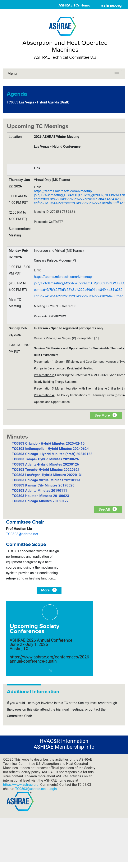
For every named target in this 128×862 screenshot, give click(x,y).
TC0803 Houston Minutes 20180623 (40, 496)
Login (53, 789)
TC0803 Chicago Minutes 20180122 (40, 501)
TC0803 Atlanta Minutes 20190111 (39, 491)
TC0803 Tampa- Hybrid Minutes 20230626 (45, 459)
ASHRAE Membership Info (64, 747)
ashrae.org (111, 5)
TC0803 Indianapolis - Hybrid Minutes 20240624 (50, 449)
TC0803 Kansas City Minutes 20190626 (43, 485)
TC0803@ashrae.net (22, 534)
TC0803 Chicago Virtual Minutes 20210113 (46, 480)
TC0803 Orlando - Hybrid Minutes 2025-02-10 (48, 443)
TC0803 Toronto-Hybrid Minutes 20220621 (46, 470)
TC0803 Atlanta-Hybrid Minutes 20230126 (45, 464)
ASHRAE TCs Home (74, 5)
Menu (12, 73)
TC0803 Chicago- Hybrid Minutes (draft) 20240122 (52, 454)
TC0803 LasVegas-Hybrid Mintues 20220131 (47, 475)
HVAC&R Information (64, 741)
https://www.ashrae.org (20, 785)
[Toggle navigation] (117, 73)
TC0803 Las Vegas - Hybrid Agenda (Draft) (38, 102)
